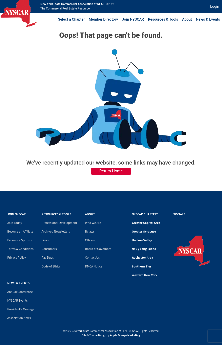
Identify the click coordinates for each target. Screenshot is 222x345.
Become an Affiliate (20, 231)
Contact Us (92, 257)
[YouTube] (176, 222)
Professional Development (59, 223)
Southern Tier (141, 266)
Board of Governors (98, 249)
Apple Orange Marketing (125, 335)
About (187, 19)
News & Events (208, 19)
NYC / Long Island (144, 249)
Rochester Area (142, 257)
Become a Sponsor (19, 240)
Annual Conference (20, 292)
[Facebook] (174, 222)
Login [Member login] (214, 6)
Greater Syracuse (144, 231)
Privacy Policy (16, 257)
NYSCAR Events (17, 300)
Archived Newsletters (56, 231)
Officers (90, 240)
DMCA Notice (93, 266)
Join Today (14, 223)
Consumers (49, 249)
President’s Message (20, 309)
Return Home (111, 171)
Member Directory (103, 19)
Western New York (144, 275)
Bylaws (90, 231)
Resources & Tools (163, 19)
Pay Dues (48, 257)
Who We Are (93, 223)
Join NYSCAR (133, 19)
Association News (19, 318)
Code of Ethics (51, 266)
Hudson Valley (142, 240)
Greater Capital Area (146, 223)
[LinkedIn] (178, 222)
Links (45, 240)
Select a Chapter (71, 19)
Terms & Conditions (20, 249)
